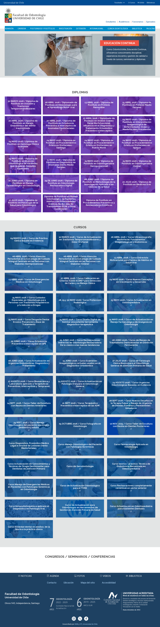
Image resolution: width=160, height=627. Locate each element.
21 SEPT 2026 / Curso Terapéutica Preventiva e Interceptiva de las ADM (80, 404)
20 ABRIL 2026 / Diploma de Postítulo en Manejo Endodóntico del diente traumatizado (22, 124)
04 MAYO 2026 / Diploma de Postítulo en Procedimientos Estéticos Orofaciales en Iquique (137, 144)
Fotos (79, 576)
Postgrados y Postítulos (42, 29)
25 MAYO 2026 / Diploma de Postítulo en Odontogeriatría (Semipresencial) (99, 163)
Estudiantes (111, 22)
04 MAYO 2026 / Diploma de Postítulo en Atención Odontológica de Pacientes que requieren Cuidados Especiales (22, 163)
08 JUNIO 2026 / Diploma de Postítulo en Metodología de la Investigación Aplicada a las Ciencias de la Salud (99, 183)
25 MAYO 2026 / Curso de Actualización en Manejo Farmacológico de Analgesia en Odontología (131, 322)
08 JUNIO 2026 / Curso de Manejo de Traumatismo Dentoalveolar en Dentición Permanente (131, 342)
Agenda (53, 576)
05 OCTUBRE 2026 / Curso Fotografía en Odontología (80, 425)
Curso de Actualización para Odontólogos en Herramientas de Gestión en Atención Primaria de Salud (80, 507)
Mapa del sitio (88, 582)
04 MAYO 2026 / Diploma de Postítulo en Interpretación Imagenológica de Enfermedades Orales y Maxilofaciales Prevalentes (137, 124)
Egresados (150, 22)
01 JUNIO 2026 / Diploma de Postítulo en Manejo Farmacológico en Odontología (23, 183)
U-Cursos (131, 3)
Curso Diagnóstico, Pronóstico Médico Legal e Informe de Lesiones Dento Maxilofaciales (29, 445)
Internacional (96, 29)
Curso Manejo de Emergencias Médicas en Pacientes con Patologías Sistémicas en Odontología (29, 487)
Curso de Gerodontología (80, 466)
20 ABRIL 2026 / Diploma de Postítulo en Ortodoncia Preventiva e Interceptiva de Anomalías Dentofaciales (61, 124)
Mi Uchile (141, 3)
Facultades (118, 3)
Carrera (22, 29)
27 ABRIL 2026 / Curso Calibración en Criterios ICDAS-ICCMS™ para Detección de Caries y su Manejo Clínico (80, 280)
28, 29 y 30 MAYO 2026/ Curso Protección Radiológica (80, 301)
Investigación (65, 29)
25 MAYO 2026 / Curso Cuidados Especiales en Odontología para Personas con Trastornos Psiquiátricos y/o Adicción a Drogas (28, 301)
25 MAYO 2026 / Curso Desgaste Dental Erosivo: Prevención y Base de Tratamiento (28, 322)
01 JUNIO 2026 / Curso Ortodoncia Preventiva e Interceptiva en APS (29, 342)
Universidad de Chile (90, 624)
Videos (105, 576)
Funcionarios (137, 22)
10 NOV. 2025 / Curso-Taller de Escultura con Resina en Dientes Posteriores (131, 425)
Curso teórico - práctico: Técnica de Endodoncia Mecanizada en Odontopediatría (131, 466)
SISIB (76, 624)
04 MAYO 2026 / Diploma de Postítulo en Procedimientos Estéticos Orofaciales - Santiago (61, 144)
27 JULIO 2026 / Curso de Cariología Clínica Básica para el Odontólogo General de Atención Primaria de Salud (131, 363)
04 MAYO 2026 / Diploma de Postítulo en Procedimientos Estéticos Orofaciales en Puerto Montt (99, 144)
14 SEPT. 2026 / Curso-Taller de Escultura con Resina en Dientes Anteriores (28, 404)
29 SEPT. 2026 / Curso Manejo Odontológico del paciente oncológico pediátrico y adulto (29, 425)
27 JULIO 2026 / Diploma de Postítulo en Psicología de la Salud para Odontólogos (23, 202)
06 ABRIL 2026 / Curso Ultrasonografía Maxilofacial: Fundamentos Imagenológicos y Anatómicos (131, 239)
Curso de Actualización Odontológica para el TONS (80, 486)
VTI (81, 624)
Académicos (124, 22)
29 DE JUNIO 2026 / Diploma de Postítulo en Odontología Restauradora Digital (61, 183)
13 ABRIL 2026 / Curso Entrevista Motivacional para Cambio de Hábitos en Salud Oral (131, 260)
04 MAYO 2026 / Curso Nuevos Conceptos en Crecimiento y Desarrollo (131, 280)
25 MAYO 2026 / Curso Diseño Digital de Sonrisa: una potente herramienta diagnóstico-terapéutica (80, 322)
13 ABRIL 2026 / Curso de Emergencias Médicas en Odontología (29, 280)
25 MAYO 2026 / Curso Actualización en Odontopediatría (131, 301)
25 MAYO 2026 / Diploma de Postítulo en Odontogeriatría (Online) (137, 163)
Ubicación (69, 582)
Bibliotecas (151, 3)
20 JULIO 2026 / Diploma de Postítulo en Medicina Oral (136, 183)
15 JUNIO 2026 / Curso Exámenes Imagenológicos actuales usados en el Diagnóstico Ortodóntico (79, 363)
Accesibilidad (109, 582)
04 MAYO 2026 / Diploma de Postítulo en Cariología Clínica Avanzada (23, 144)
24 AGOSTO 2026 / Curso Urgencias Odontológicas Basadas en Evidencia (131, 383)
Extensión (81, 29)
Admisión (9, 29)
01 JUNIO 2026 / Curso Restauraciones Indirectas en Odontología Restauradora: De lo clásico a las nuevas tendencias (80, 342)
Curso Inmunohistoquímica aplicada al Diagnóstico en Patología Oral (29, 507)
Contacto (51, 582)
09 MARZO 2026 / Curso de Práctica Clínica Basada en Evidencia (29, 239)
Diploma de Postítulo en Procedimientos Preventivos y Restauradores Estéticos (99, 202)
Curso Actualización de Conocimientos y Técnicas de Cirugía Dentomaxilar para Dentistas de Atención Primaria (29, 466)
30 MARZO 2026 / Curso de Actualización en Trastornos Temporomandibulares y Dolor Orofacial (80, 239)
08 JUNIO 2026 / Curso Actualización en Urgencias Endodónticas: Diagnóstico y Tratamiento (29, 363)
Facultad (150, 29)
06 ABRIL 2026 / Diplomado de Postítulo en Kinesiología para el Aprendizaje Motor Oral (61, 105)
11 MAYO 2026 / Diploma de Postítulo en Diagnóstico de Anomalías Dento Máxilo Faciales (61, 164)
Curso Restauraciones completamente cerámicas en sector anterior (131, 486)
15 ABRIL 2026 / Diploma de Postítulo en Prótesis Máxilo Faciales (137, 105)
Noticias (25, 576)
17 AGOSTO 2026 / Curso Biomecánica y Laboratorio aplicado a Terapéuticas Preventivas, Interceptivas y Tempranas (29, 384)
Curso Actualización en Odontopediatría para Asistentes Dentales (131, 507)
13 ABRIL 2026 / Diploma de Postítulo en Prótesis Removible (99, 105)
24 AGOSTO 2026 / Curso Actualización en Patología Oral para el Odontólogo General (80, 384)
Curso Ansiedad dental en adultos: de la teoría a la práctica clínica (29, 528)
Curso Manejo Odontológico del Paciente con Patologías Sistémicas (80, 445)
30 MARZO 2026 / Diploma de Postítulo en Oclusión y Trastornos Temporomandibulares (23, 105)
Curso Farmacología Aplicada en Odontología (131, 445)
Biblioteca (137, 29)
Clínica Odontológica (118, 29)
